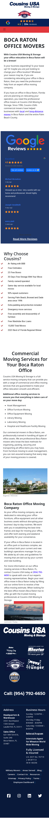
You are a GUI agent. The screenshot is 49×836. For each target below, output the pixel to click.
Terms (36, 778)
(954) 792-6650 (29, 693)
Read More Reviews (25, 239)
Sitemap (12, 778)
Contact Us (22, 774)
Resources (35, 774)
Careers (11, 774)
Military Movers (13, 770)
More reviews (25, 235)
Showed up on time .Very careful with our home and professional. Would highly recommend (22, 193)
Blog (39, 770)
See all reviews (17, 170)
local (22, 111)
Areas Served (29, 770)
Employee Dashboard (24, 782)
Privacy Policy (24, 778)
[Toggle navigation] (4, 29)
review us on (32, 170)
